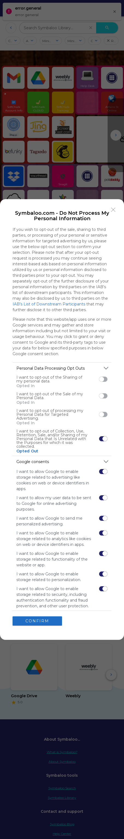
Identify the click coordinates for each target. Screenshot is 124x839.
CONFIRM (37, 621)
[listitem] (62, 368)
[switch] (103, 379)
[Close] (113, 210)
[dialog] (62, 419)
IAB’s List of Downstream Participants (49, 304)
